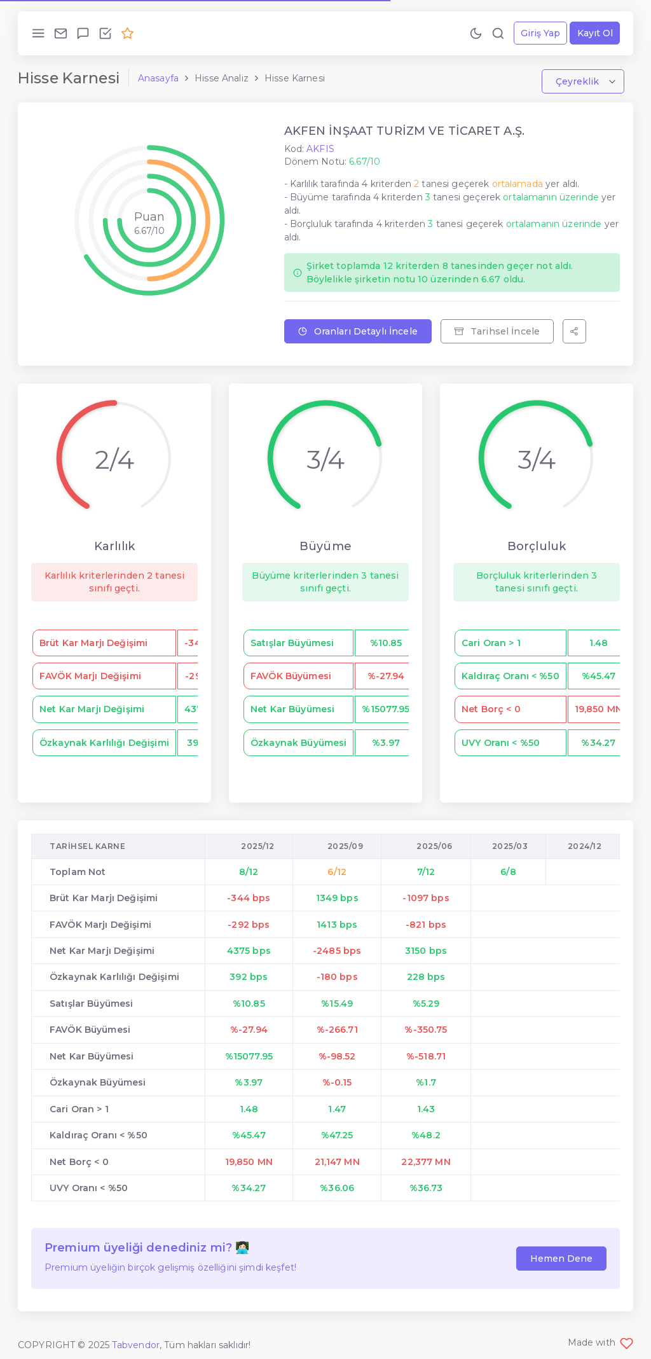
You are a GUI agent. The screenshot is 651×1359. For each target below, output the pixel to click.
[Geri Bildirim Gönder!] (83, 33)
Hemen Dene (561, 1258)
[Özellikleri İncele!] (105, 33)
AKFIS (320, 149)
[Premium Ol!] (127, 33)
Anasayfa (158, 78)
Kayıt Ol (595, 33)
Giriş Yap (540, 33)
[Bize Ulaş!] (61, 33)
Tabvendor (136, 1345)
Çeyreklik (578, 81)
